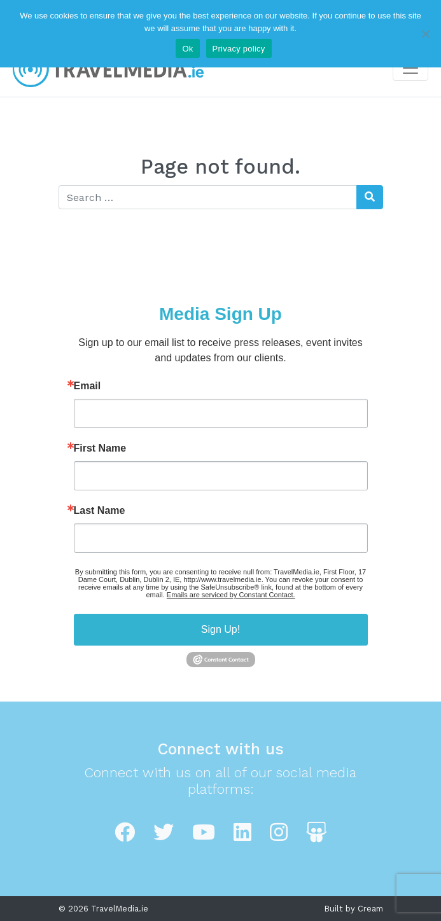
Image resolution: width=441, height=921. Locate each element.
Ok (187, 48)
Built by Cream (354, 908)
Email (87, 386)
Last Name (99, 511)
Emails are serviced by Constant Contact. (231, 595)
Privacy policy (239, 48)
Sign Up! (220, 629)
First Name (100, 448)
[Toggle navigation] (410, 68)
